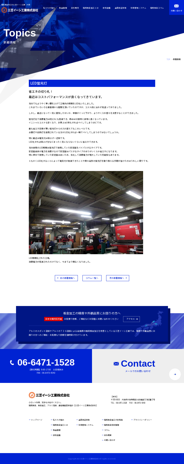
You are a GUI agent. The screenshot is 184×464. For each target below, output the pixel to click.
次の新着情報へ (116, 278)
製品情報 (64, 8)
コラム (107, 430)
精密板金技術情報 (111, 425)
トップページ (36, 419)
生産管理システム (139, 8)
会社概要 (108, 435)
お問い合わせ (109, 440)
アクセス (130, 318)
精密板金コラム (158, 8)
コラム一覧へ (92, 278)
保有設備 (108, 8)
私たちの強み (50, 8)
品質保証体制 (121, 8)
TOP (168, 59)
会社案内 (76, 8)
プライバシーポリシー (142, 419)
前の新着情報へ (67, 278)
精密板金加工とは (92, 8)
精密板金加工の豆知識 (113, 419)
